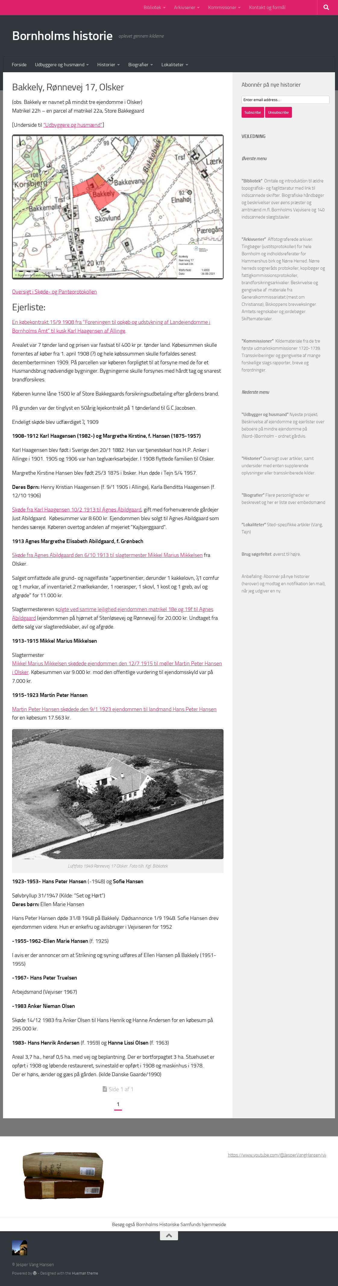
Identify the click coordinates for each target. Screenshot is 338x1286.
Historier (106, 64)
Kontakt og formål (267, 7)
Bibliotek (152, 7)
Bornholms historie (62, 35)
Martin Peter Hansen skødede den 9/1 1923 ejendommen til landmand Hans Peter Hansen (114, 709)
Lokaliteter (172, 64)
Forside (19, 64)
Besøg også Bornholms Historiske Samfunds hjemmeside (169, 1224)
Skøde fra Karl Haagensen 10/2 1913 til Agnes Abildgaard (76, 509)
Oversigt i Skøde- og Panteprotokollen (54, 291)
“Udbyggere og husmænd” (72, 125)
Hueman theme (85, 1273)
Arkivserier (184, 7)
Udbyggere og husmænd (59, 64)
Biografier (138, 64)
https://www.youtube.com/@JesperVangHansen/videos (281, 1155)
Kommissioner (222, 7)
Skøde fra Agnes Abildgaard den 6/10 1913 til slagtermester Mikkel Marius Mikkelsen (107, 555)
